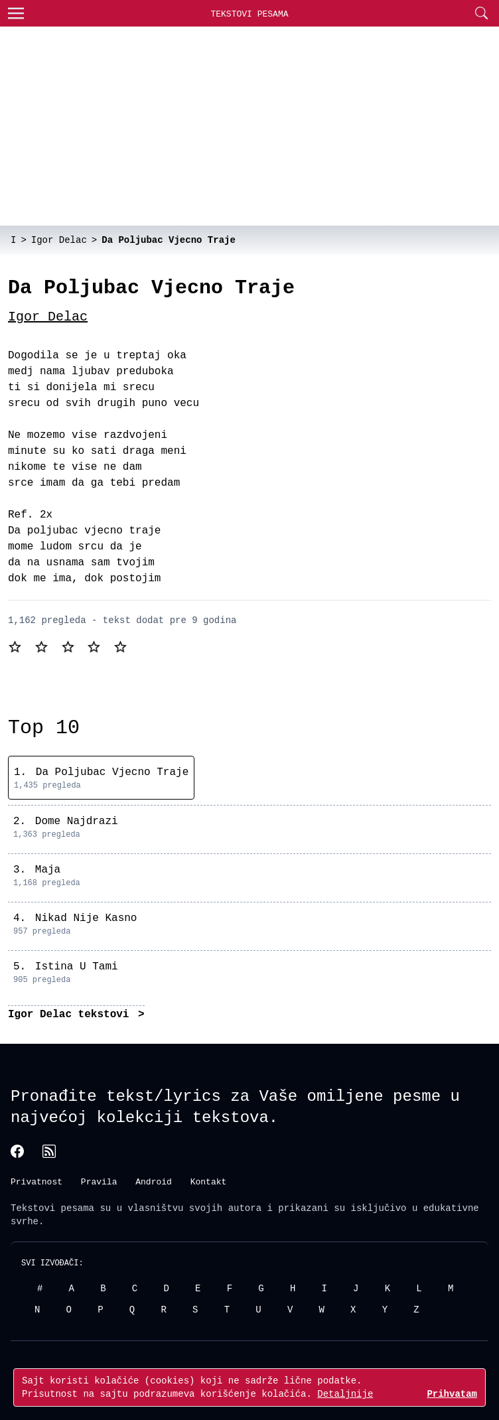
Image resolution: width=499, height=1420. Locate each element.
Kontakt (208, 1180)
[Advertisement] (249, 126)
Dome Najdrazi (76, 821)
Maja (47, 870)
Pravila (99, 1180)
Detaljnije (345, 1393)
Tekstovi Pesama (249, 14)
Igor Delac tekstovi (71, 1014)
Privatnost (36, 1180)
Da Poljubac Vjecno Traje (112, 772)
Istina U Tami (76, 966)
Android (153, 1180)
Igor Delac (48, 317)
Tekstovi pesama (52, 1207)
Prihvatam (452, 1393)
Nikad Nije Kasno (86, 918)
